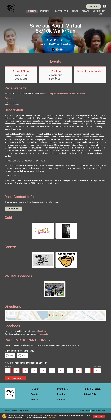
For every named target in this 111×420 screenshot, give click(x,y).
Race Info (32, 11)
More (101, 14)
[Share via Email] (57, 49)
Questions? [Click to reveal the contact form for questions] (13, 214)
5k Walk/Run (21, 76)
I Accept (98, 416)
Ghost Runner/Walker (90, 76)
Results (85, 11)
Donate (93, 6)
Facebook (42, 336)
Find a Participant (60, 11)
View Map (55, 320)
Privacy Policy (50, 417)
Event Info (44, 11)
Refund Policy (99, 11)
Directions (67, 44)
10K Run (55, 76)
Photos (34, 405)
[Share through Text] (61, 49)
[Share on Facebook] (49, 49)
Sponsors (62, 405)
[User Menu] (104, 6)
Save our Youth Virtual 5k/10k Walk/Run (55, 28)
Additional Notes (15, 384)
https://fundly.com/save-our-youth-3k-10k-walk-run (64, 99)
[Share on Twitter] (53, 49)
